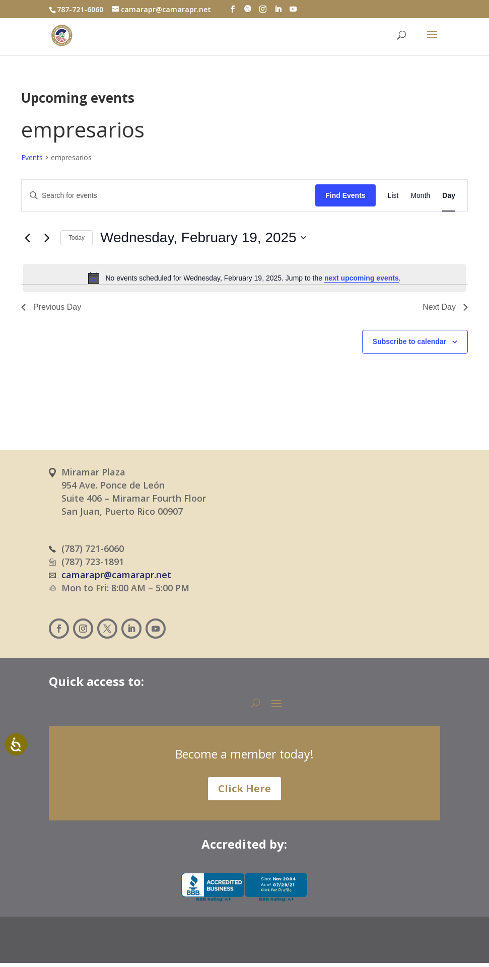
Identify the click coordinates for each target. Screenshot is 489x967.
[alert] (244, 278)
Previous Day (51, 307)
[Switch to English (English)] (284, 944)
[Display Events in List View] (393, 196)
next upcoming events (361, 278)
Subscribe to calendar (409, 341)
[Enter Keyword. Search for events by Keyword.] (168, 196)
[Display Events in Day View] (448, 196)
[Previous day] (27, 238)
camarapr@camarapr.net (116, 575)
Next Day (445, 307)
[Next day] (47, 238)
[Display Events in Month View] (420, 196)
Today (76, 237)
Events (32, 157)
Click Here (244, 788)
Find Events (345, 195)
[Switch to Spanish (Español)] (224, 944)
